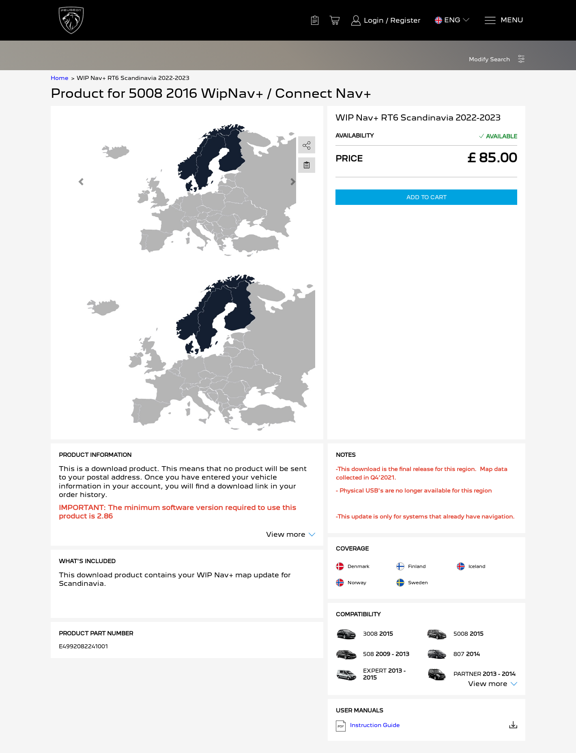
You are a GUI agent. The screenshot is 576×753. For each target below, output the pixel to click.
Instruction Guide (427, 726)
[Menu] (503, 20)
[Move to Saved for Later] (306, 164)
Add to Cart (426, 197)
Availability (354, 135)
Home (59, 78)
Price (349, 159)
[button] (497, 59)
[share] (306, 145)
